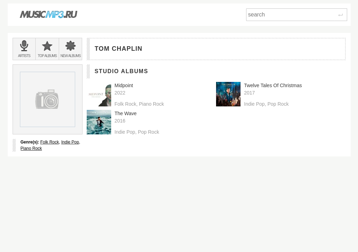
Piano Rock (31, 148)
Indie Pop (70, 142)
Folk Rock (49, 142)
